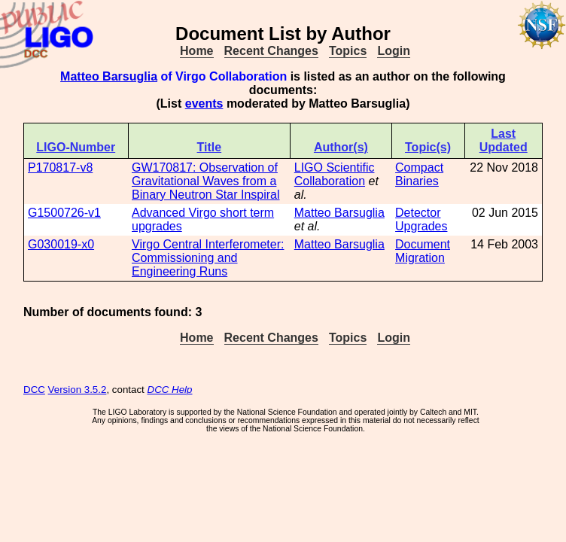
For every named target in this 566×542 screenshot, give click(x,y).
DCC (34, 389)
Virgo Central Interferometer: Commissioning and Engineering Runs (208, 258)
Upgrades (421, 226)
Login (393, 50)
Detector (417, 212)
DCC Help (170, 389)
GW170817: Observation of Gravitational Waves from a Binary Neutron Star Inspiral (206, 181)
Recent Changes (271, 50)
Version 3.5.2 (77, 389)
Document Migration (422, 251)
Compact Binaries (419, 174)
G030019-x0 (61, 244)
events (204, 103)
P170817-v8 (60, 167)
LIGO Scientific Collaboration (334, 174)
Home (196, 50)
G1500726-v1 (64, 212)
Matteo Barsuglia (108, 76)
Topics (348, 50)
